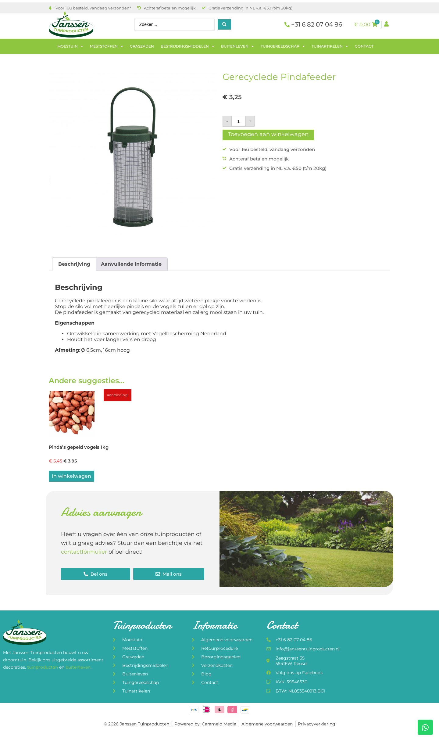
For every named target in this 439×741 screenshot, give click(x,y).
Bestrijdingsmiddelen (187, 46)
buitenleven (78, 668)
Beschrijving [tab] (74, 264)
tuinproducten (43, 668)
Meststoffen (106, 46)
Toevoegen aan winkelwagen (268, 134)
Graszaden (142, 46)
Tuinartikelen (330, 46)
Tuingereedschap (283, 46)
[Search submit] (224, 24)
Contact (364, 46)
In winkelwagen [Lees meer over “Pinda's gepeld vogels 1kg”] (71, 477)
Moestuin (70, 46)
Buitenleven (237, 46)
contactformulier (84, 553)
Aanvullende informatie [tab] (131, 264)
